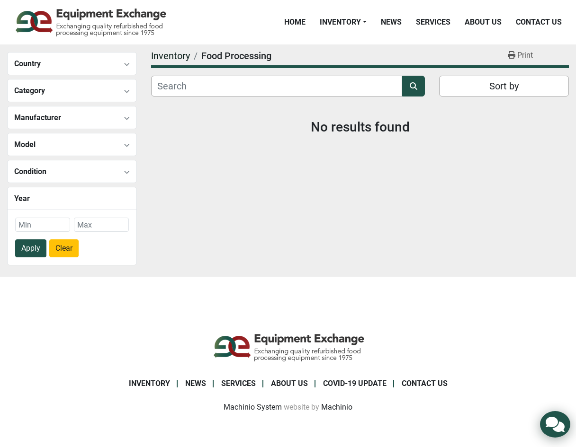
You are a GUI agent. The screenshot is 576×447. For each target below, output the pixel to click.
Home (295, 22)
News (391, 22)
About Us (483, 22)
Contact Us (539, 22)
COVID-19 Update (355, 383)
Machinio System (253, 407)
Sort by (504, 86)
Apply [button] (30, 248)
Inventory (340, 22)
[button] (343, 22)
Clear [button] (63, 248)
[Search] (276, 86)
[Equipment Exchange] (288, 346)
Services (433, 22)
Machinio (336, 407)
